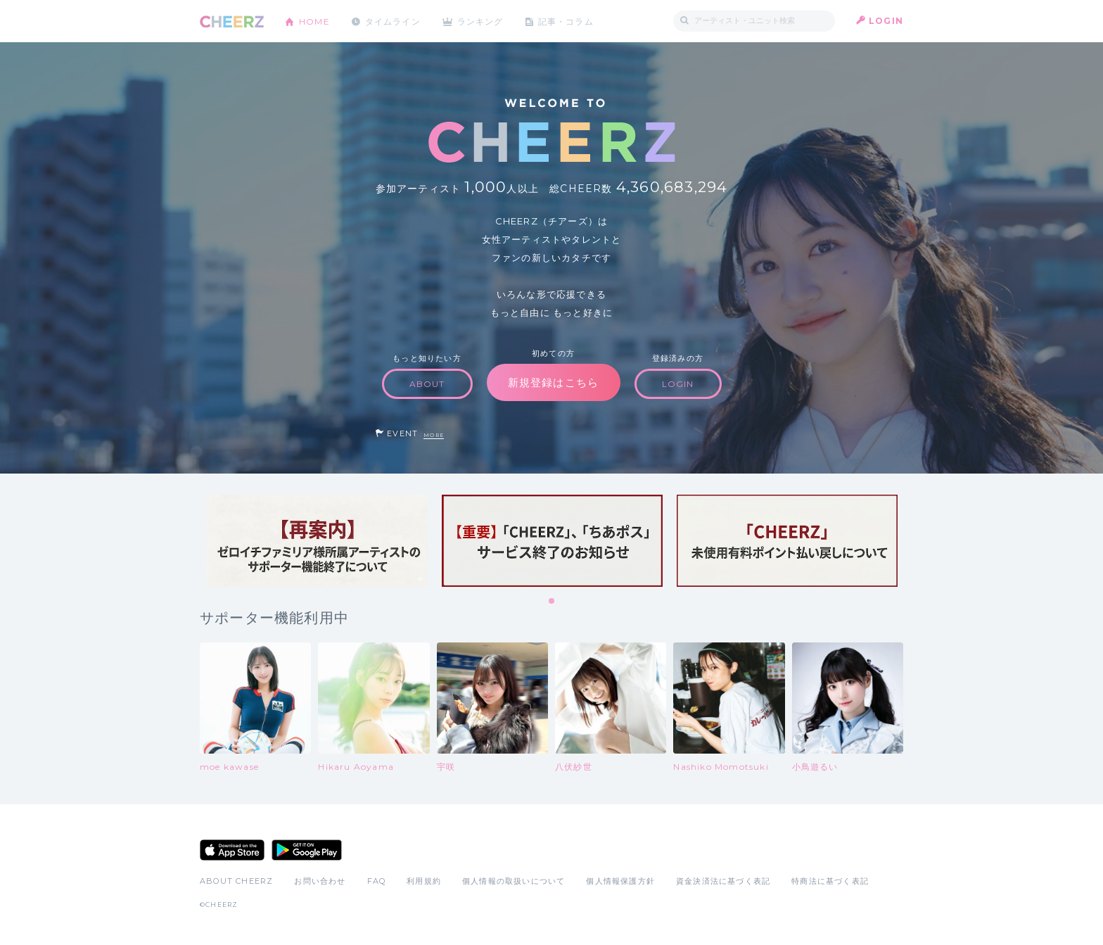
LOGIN (886, 20)
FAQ (376, 881)
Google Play (307, 850)
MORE (433, 435)
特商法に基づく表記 (830, 881)
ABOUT (427, 384)
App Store (232, 850)
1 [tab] (552, 601)
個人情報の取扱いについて (513, 881)
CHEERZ (232, 21)
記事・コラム (567, 20)
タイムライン (393, 20)
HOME (314, 20)
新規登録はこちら (553, 382)
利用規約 (424, 881)
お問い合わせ (319, 881)
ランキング (482, 20)
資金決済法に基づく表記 (723, 881)
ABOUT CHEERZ (236, 881)
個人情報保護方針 (620, 881)
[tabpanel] (317, 541)
